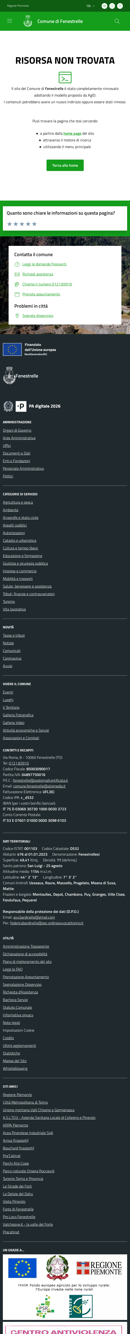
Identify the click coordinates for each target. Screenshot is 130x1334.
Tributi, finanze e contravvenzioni (29, 594)
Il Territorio (11, 707)
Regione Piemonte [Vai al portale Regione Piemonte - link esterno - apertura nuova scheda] (18, 6)
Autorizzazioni (14, 533)
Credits (8, 1038)
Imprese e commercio (19, 571)
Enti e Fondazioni (16, 461)
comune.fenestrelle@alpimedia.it (39, 786)
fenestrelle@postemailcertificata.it (40, 780)
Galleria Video (13, 722)
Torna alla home (65, 165)
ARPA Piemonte (15, 1125)
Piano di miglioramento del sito (27, 961)
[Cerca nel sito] (117, 21)
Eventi (8, 692)
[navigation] (9, 21)
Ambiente (10, 510)
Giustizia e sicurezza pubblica (25, 563)
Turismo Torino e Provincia (23, 1178)
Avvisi (7, 666)
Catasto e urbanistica (19, 540)
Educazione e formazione (22, 555)
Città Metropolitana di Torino (25, 1102)
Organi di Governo (17, 430)
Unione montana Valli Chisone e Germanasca (38, 1110)
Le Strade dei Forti (17, 1186)
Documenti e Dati (16, 453)
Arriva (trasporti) (15, 1140)
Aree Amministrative (19, 438)
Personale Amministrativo (23, 468)
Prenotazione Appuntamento (26, 977)
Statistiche (11, 1053)
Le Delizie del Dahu (18, 1194)
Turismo (9, 601)
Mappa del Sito (14, 1061)
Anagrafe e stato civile (20, 517)
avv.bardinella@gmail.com (34, 917)
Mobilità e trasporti (18, 578)
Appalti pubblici (15, 525)
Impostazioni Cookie (18, 1030)
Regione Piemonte (17, 1094)
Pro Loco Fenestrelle (19, 1217)
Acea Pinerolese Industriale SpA (28, 1133)
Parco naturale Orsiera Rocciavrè (28, 1171)
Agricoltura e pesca (18, 502)
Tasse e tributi (14, 635)
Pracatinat (11, 1232)
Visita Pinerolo (14, 1201)
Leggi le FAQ (13, 969)
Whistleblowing (15, 1068)
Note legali (11, 1022)
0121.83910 (19, 763)
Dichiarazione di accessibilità (25, 954)
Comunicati (12, 650)
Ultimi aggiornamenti (19, 1045)
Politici (8, 476)
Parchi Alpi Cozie (16, 1163)
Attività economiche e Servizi (26, 730)
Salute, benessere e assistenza (27, 586)
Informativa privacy (18, 1015)
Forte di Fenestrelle (18, 1209)
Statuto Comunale (17, 1007)
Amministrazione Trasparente (26, 946)
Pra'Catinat (12, 1155)
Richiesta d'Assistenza (20, 992)
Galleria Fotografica (18, 715)
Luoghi (8, 700)
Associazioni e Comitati (21, 738)
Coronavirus (12, 658)
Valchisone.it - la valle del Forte (28, 1224)
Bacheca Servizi (15, 1000)
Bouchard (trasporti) (18, 1148)
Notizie (8, 643)
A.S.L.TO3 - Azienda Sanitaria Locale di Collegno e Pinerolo (49, 1117)
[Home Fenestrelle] (50, 21)
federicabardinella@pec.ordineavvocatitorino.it (46, 923)
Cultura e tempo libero (20, 548)
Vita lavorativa (14, 609)
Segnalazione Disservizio (22, 984)
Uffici (7, 445)
